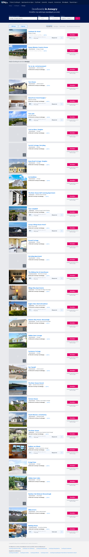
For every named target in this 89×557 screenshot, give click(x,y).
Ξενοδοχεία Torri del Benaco (29, 548)
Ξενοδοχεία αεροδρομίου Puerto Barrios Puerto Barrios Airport (63, 552)
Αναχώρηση (51, 16)
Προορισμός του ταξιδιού (14, 16)
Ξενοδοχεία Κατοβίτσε (13, 552)
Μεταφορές (65, 2)
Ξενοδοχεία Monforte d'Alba (15, 548)
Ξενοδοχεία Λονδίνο (24, 552)
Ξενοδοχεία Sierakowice (66, 548)
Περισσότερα (73, 2)
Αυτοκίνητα (57, 2)
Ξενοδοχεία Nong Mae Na (54, 548)
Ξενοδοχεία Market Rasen (41, 548)
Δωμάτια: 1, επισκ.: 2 (66, 18)
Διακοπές (44, 2)
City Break (37, 2)
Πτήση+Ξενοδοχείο (15, 2)
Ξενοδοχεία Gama (44, 552)
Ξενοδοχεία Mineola (34, 552)
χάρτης (45, 35)
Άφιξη (39, 16)
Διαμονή (50, 2)
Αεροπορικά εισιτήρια (27, 2)
